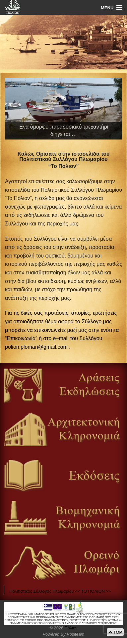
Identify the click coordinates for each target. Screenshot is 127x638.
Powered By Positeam (64, 634)
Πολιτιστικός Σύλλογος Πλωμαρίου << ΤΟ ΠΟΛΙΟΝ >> (60, 591)
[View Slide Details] (63, 109)
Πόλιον (70, 627)
